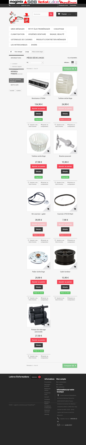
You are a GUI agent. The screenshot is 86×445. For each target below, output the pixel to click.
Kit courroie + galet (39, 214)
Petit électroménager (39, 29)
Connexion (73, 5)
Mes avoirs (59, 384)
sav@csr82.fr (68, 432)
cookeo (18, 102)
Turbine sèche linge (65, 98)
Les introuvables (19, 45)
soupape (12, 105)
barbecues (13, 116)
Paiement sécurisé (17, 73)
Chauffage (59, 29)
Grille (72, 62)
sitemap (46, 414)
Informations (16, 58)
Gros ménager (17, 29)
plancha (12, 113)
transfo (15, 119)
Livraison (14, 63)
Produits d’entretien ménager (51, 39)
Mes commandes (61, 382)
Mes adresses (60, 387)
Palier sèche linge (38, 272)
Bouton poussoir (65, 156)
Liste (76, 62)
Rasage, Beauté (57, 34)
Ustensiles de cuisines (21, 39)
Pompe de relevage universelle (38, 331)
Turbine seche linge (39, 156)
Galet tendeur (65, 272)
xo (10, 119)
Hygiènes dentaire (37, 34)
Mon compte (61, 379)
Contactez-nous (63, 5)
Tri (27, 62)
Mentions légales (17, 65)
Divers (34, 45)
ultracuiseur (13, 111)
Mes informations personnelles (65, 389)
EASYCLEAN (13, 108)
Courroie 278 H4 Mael (65, 214)
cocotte (12, 102)
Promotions (47, 382)
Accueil (46, 397)
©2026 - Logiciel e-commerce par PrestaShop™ (22, 440)
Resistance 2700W (38, 98)
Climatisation (17, 34)
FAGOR (20, 116)
